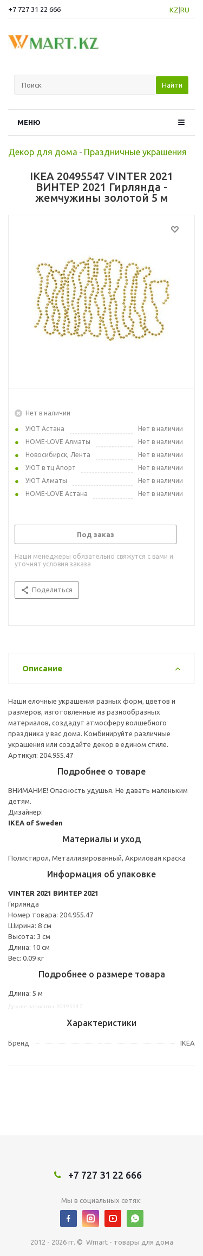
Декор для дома (42, 152)
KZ (174, 10)
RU (184, 10)
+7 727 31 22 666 (34, 9)
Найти (172, 85)
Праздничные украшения (135, 152)
